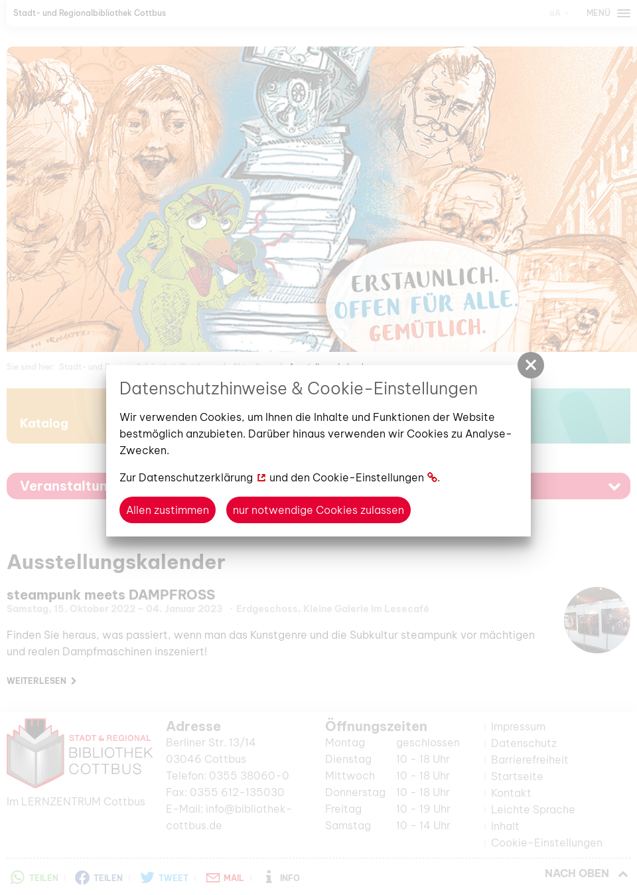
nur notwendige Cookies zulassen (318, 510)
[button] (531, 365)
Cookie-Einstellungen (368, 477)
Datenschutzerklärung (196, 477)
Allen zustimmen (167, 510)
